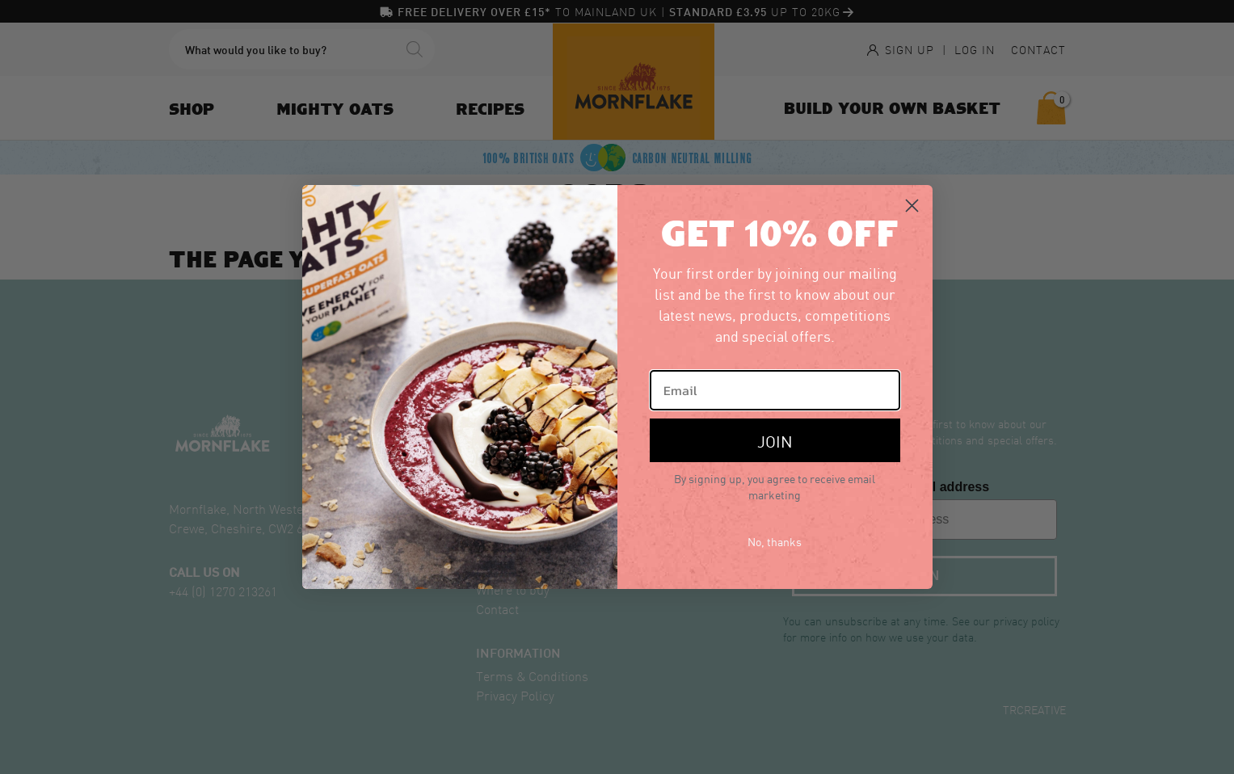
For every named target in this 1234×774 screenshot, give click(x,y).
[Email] (775, 390)
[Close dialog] (912, 205)
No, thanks (775, 541)
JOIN (775, 440)
